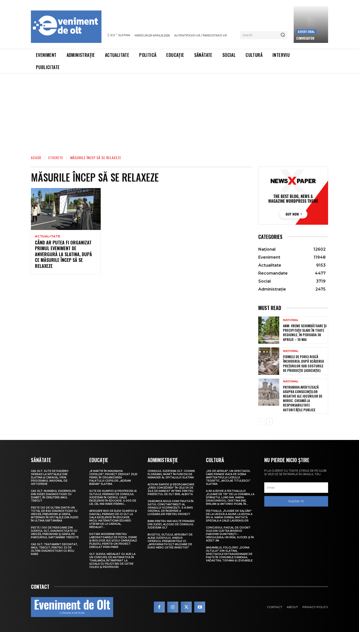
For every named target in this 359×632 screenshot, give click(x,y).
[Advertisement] (179, 111)
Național (290, 320)
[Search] (282, 35)
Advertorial (306, 31)
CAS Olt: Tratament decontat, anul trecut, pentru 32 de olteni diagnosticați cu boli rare (54, 549)
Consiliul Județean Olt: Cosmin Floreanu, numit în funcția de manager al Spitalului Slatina (171, 474)
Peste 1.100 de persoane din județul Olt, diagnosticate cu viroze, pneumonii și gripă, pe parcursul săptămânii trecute (55, 532)
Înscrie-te (296, 501)
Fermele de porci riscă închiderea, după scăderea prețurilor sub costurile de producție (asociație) (303, 363)
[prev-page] (261, 422)
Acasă (36, 157)
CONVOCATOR (305, 38)
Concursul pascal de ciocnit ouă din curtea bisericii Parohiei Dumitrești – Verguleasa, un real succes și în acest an (230, 534)
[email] (296, 487)
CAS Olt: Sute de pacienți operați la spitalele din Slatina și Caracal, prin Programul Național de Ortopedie (49, 477)
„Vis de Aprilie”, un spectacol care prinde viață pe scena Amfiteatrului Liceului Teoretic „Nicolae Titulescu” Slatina (228, 477)
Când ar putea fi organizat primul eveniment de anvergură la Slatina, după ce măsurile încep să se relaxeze (63, 255)
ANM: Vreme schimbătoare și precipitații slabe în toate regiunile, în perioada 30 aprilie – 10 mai (305, 332)
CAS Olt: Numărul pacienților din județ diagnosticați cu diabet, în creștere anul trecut (53, 495)
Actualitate (47, 236)
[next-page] (269, 422)
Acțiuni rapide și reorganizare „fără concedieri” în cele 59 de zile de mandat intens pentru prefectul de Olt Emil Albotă (171, 489)
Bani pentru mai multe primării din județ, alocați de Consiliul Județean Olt (171, 524)
